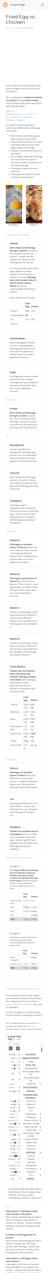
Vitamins (16, 117)
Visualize (21, 120)
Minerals (27, 117)
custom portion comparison (19, 1004)
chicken (9, 103)
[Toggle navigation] (42, 5)
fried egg (20, 100)
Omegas (10, 120)
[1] (24, 106)
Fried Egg (12, 225)
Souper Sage (13, 5)
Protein (29, 114)
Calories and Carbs (14, 114)
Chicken (33, 225)
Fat (7, 117)
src (19, 225)
